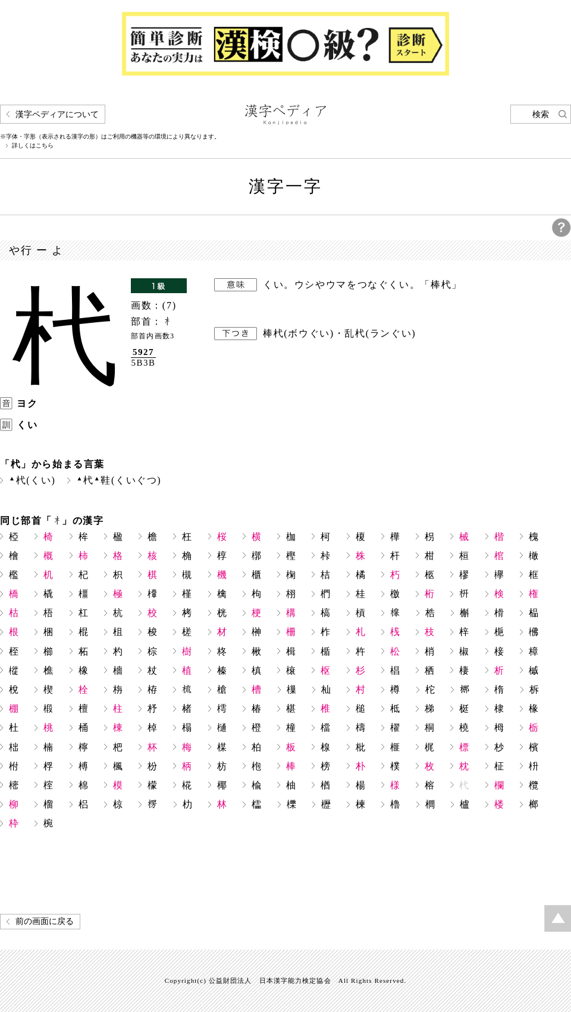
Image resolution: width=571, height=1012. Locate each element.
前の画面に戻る (44, 921)
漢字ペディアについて (57, 114)
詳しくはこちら (33, 146)
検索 (540, 114)
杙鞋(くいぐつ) (118, 480)
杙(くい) (32, 480)
